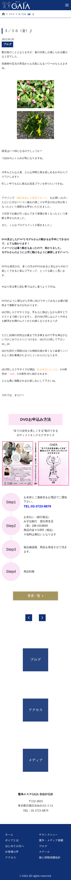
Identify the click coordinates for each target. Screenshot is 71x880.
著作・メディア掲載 (51, 840)
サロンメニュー (48, 834)
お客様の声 (12, 851)
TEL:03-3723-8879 (37, 506)
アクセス (10, 857)
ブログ (7, 44)
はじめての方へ (14, 846)
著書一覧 (35, 596)
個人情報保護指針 (50, 857)
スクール (44, 851)
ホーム (9, 834)
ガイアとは (12, 840)
